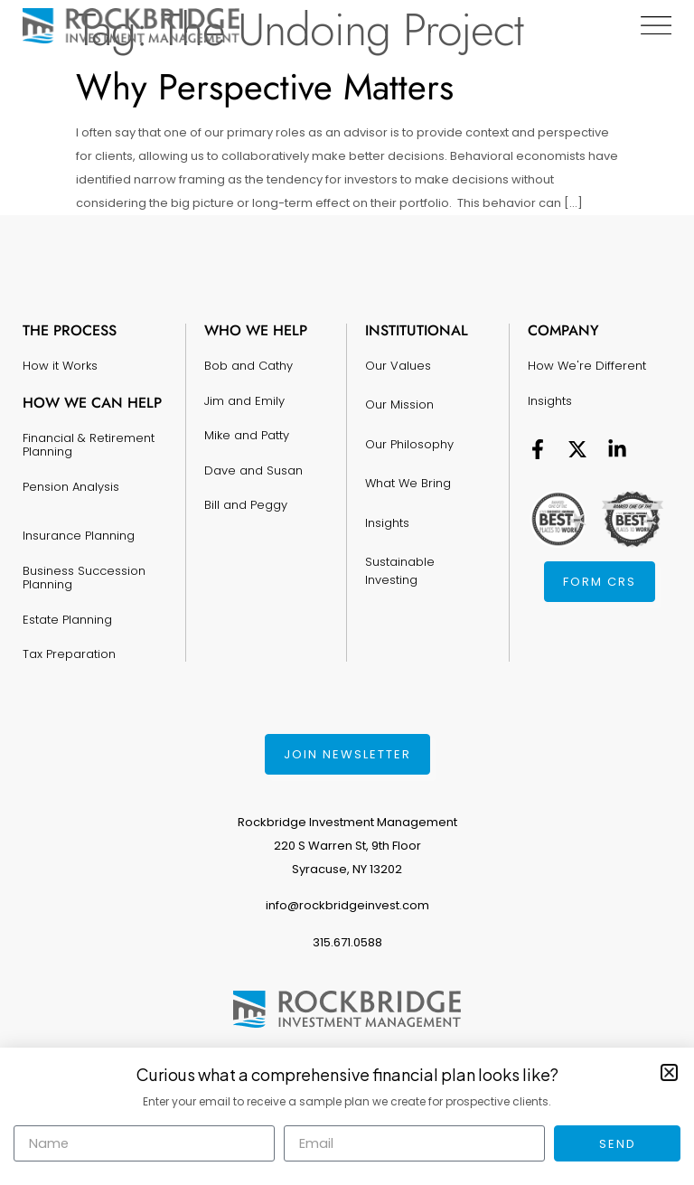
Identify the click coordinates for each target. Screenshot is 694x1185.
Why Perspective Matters (265, 87)
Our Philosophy (409, 436)
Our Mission (399, 400)
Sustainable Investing (400, 553)
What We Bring (408, 472)
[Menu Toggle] (655, 25)
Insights (387, 508)
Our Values (398, 363)
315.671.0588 (347, 942)
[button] (669, 1072)
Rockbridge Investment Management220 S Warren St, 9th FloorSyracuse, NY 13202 (347, 846)
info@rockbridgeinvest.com (347, 905)
